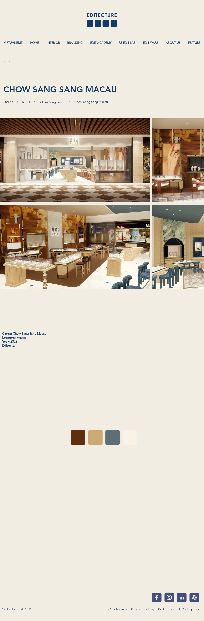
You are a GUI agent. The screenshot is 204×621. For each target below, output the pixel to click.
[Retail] (26, 102)
